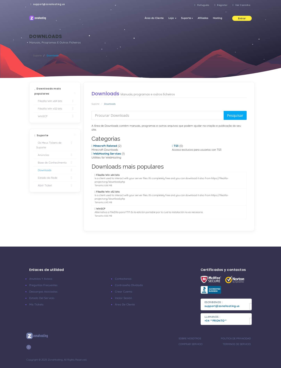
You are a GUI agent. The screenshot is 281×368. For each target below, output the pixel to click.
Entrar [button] (242, 18)
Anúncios (55, 155)
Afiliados (203, 17)
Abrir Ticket (55, 185)
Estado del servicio (41, 298)
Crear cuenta (123, 291)
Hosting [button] (217, 17)
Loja (172, 17)
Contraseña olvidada (129, 285)
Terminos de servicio (237, 344)
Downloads (55, 170)
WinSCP (55, 116)
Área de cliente (125, 304)
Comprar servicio (191, 344)
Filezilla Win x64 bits (55, 101)
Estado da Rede (55, 177)
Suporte (187, 17)
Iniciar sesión (123, 298)
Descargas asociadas (43, 291)
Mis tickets (36, 304)
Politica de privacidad (236, 338)
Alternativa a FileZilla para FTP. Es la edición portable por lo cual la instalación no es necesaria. (149, 212)
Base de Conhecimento (55, 162)
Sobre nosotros (190, 338)
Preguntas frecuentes (43, 285)
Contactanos (123, 278)
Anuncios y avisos (40, 278)
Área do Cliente (154, 17)
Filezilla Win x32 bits (55, 108)
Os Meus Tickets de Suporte (55, 144)
